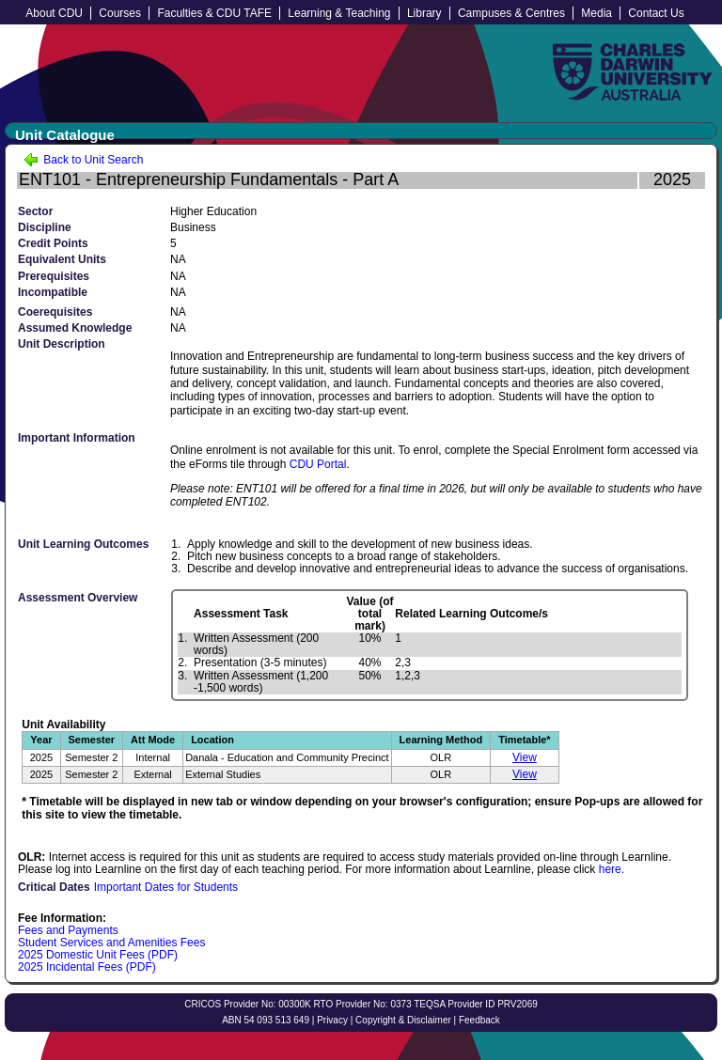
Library (424, 13)
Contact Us (655, 13)
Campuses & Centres (511, 13)
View (524, 757)
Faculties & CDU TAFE (214, 13)
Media (596, 13)
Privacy (332, 1020)
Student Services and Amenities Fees (111, 942)
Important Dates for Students (166, 887)
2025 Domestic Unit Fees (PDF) (98, 954)
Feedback (479, 1020)
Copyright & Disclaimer (403, 1020)
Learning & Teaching (339, 13)
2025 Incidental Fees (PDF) (87, 967)
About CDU (54, 13)
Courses (120, 13)
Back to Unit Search (83, 159)
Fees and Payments (68, 930)
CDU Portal (318, 464)
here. (611, 869)
